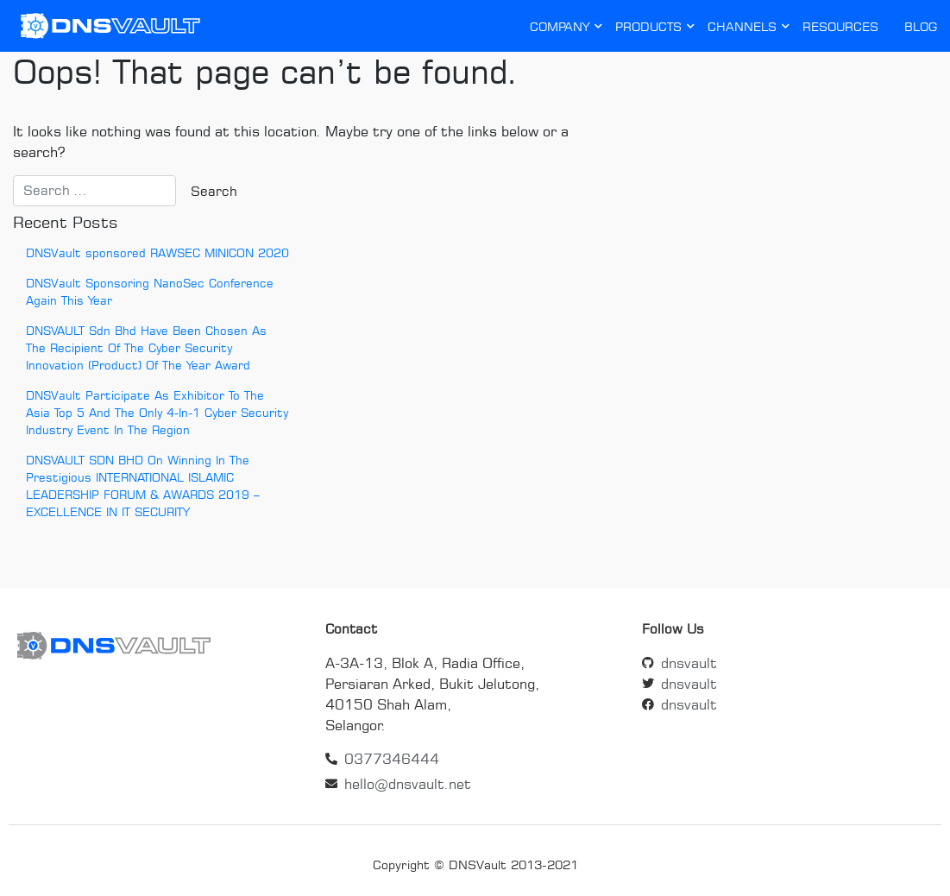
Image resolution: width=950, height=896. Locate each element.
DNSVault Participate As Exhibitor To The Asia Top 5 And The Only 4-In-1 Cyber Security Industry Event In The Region (157, 412)
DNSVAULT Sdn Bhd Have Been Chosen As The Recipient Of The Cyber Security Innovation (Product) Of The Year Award (146, 348)
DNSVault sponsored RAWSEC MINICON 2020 (157, 253)
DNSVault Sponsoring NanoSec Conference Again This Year (150, 291)
